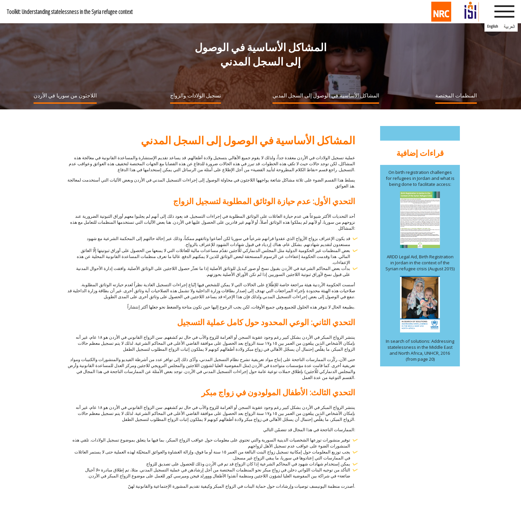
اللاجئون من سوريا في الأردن (65, 95)
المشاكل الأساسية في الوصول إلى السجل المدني (325, 95)
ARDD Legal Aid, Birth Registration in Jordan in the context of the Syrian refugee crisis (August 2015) (420, 263)
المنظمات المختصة (456, 95)
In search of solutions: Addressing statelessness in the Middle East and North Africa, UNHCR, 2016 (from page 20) (420, 350)
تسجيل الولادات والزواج (195, 95)
